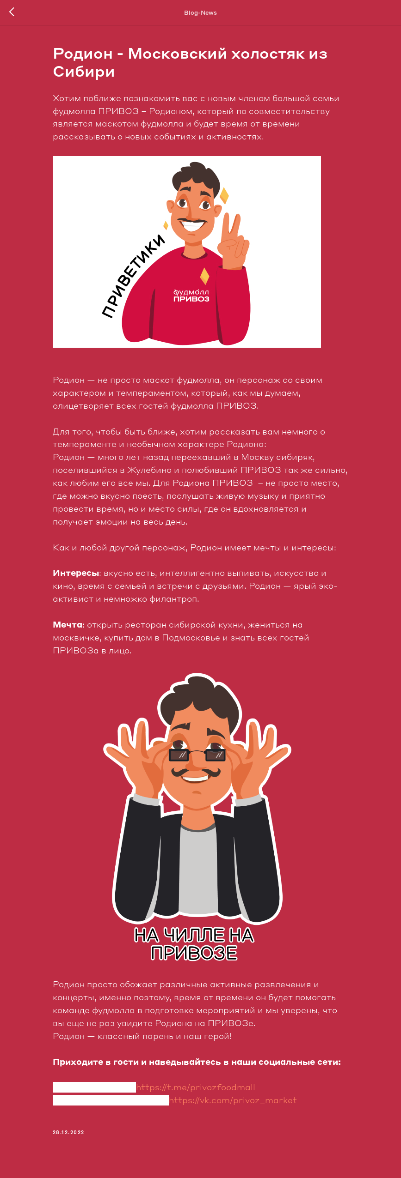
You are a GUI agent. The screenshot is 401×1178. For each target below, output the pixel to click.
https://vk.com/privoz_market (233, 1100)
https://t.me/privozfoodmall (195, 1087)
